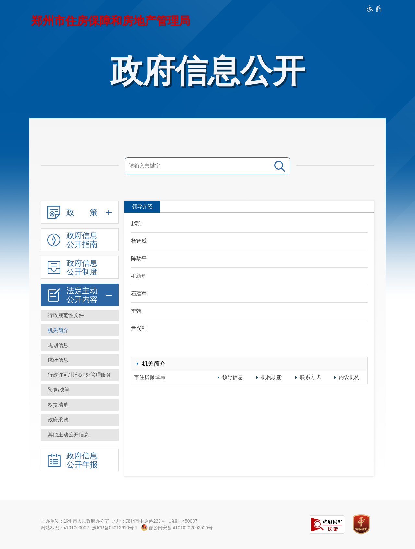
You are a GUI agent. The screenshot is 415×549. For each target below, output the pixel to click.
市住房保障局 (149, 377)
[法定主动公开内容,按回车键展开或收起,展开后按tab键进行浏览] (80, 295)
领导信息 (232, 377)
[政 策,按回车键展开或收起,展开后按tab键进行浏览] (80, 212)
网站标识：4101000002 (65, 527)
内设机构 (349, 377)
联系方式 (310, 377)
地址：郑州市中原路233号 (138, 521)
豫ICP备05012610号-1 (114, 527)
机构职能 (271, 377)
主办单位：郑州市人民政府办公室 (75, 521)
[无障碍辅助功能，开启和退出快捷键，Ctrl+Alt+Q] (374, 8)
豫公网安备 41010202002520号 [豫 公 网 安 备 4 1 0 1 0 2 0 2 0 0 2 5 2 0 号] (177, 527)
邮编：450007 (183, 521)
